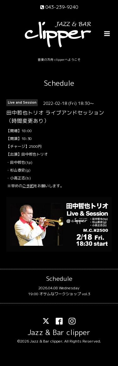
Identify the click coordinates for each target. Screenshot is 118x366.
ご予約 (28, 185)
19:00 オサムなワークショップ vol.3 (59, 293)
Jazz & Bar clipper (59, 332)
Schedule (59, 83)
